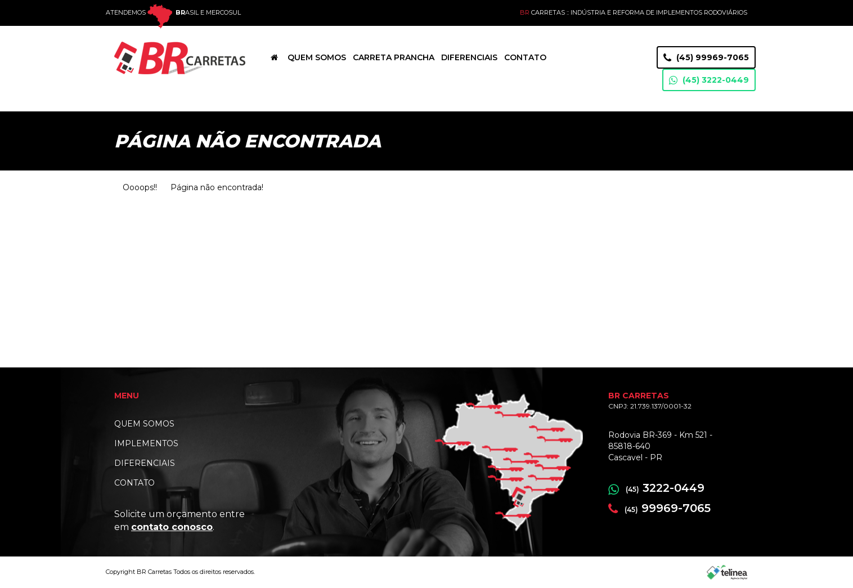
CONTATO (134, 483)
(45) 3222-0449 (709, 80)
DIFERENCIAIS (144, 463)
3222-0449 (656, 488)
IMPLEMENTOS (146, 443)
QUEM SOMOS (144, 424)
